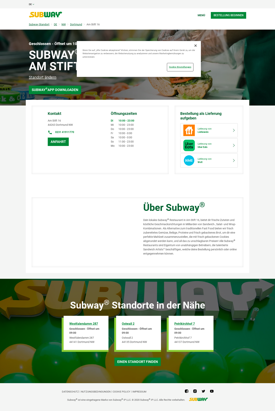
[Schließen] (195, 45)
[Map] (83, 232)
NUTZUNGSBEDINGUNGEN (96, 391)
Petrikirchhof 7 (184, 324)
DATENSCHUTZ (70, 391)
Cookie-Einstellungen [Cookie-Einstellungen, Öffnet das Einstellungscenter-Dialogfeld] (180, 67)
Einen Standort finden (137, 362)
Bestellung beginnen (228, 15)
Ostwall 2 (128, 324)
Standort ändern (42, 77)
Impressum (139, 391)
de (30, 4)
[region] (139, 59)
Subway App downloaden (55, 89)
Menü (201, 15)
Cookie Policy (121, 391)
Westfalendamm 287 (83, 324)
